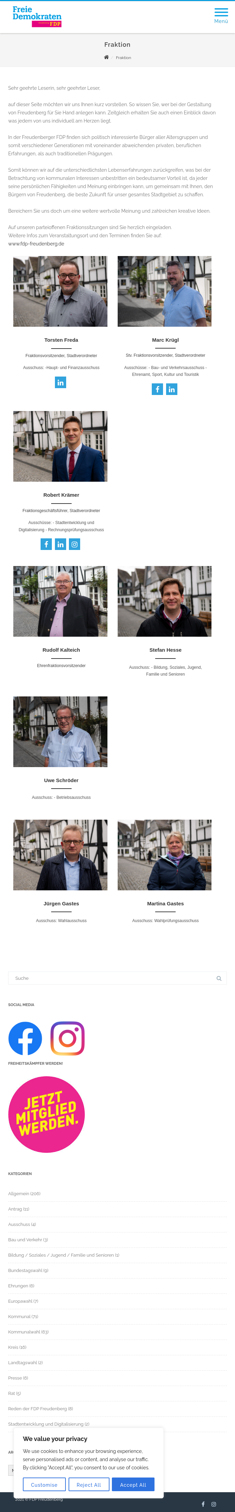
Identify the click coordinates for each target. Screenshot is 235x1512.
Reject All (89, 1485)
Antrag (15, 1209)
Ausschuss (19, 1224)
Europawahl (20, 1301)
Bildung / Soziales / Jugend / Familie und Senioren (61, 1255)
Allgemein (18, 1193)
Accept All (133, 1485)
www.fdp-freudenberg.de (36, 243)
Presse (15, 1378)
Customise (44, 1485)
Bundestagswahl (25, 1270)
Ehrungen (18, 1285)
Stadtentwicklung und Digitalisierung (46, 1424)
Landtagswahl (22, 1362)
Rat (11, 1393)
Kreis (13, 1347)
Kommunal (19, 1316)
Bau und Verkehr (25, 1239)
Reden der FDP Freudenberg (37, 1408)
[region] (89, 1463)
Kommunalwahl (24, 1331)
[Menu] (221, 8)
